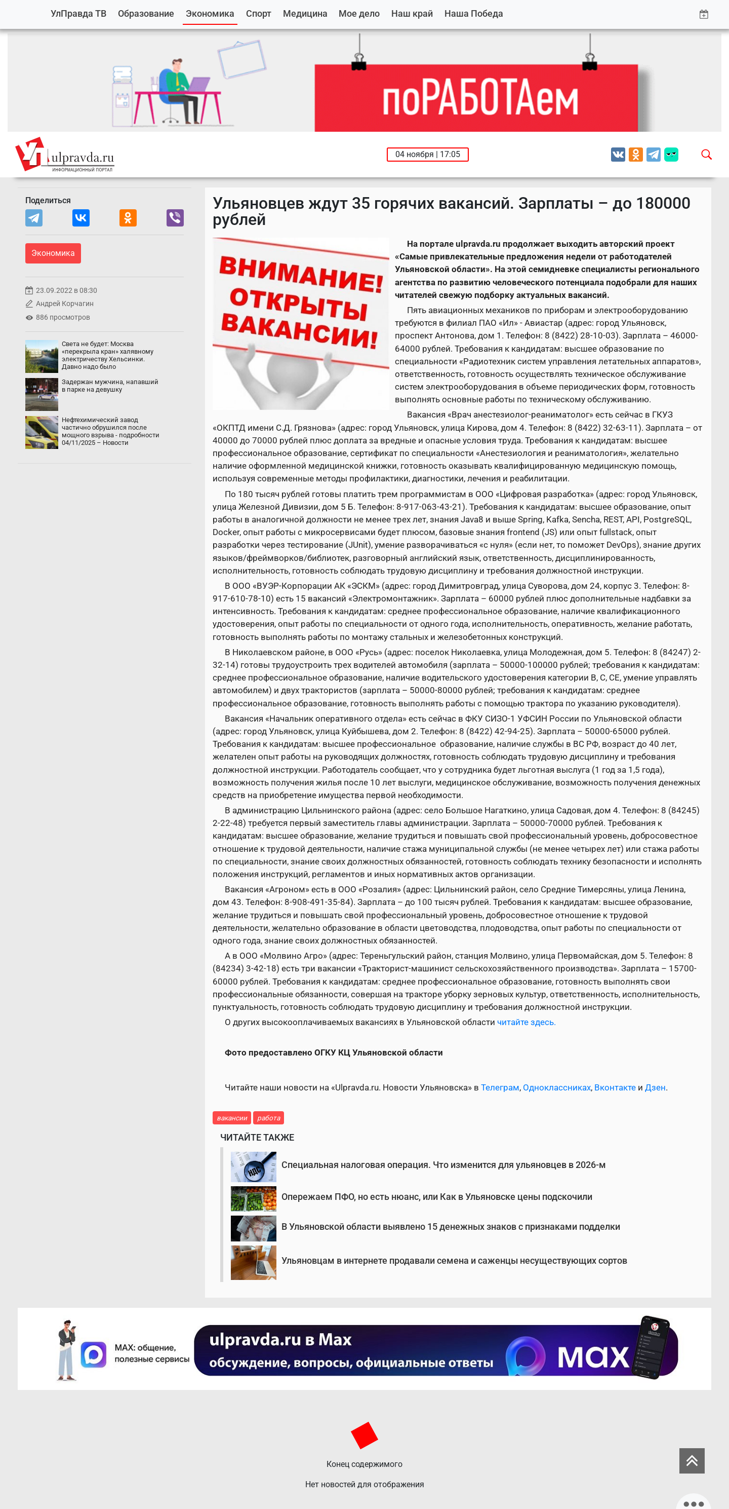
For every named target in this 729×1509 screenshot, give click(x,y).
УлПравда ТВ (78, 13)
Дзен (655, 1087)
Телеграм (500, 1087)
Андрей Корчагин (65, 303)
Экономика (210, 13)
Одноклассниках (557, 1087)
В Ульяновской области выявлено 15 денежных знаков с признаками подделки (450, 1226)
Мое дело (359, 13)
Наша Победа (473, 13)
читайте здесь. (526, 1022)
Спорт (258, 13)
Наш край (412, 13)
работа (268, 1118)
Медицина (305, 13)
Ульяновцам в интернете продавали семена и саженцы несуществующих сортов (454, 1260)
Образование (146, 13)
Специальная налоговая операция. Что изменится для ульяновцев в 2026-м (443, 1164)
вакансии (232, 1118)
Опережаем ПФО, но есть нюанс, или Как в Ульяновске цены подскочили (436, 1196)
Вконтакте (615, 1087)
